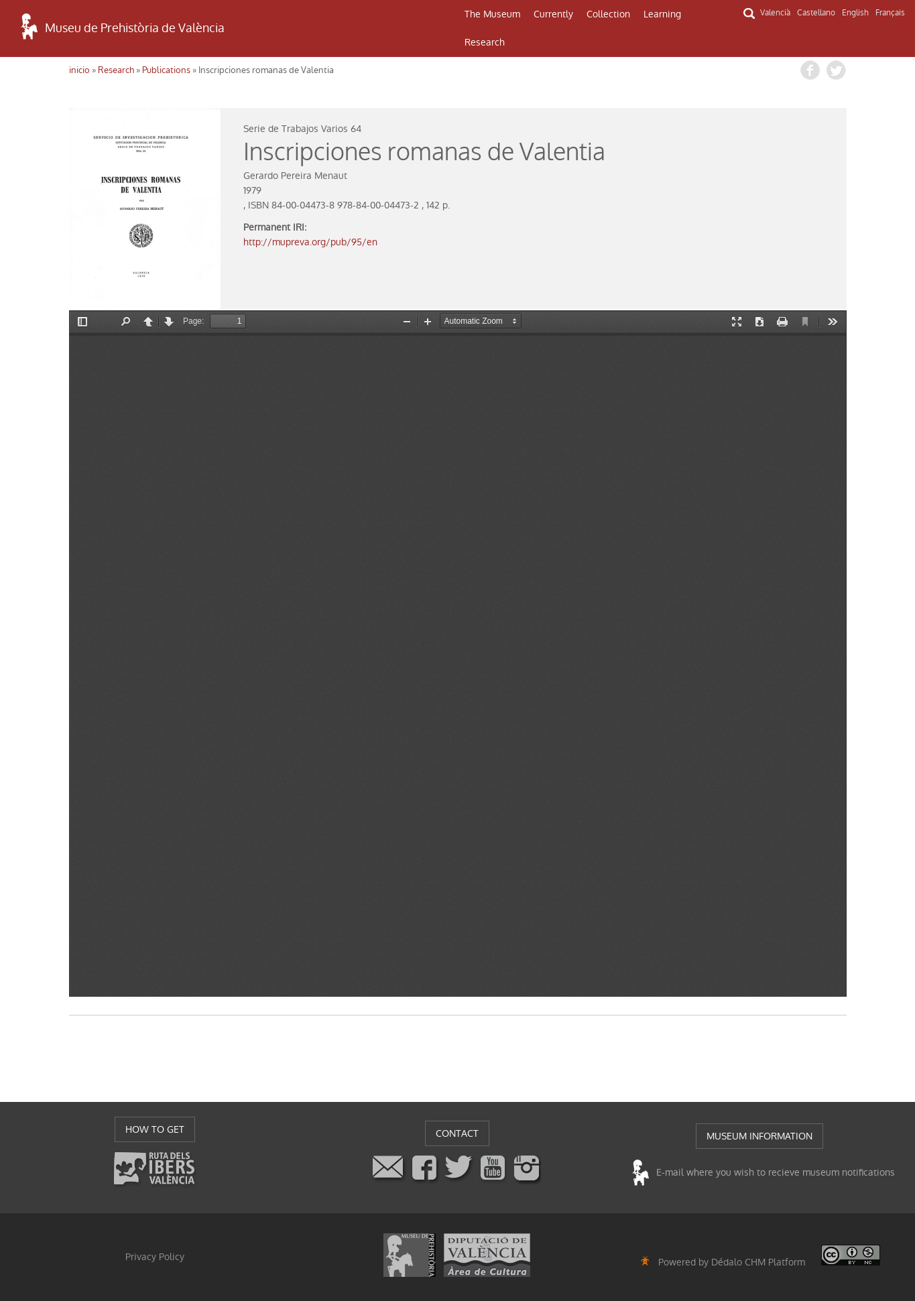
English (855, 12)
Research (485, 42)
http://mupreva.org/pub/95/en (310, 242)
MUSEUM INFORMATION (759, 1136)
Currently (553, 14)
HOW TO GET (154, 1129)
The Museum (492, 14)
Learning (662, 14)
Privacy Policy (154, 1256)
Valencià (775, 12)
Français (890, 12)
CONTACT (457, 1133)
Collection (608, 14)
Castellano (816, 12)
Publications (166, 70)
